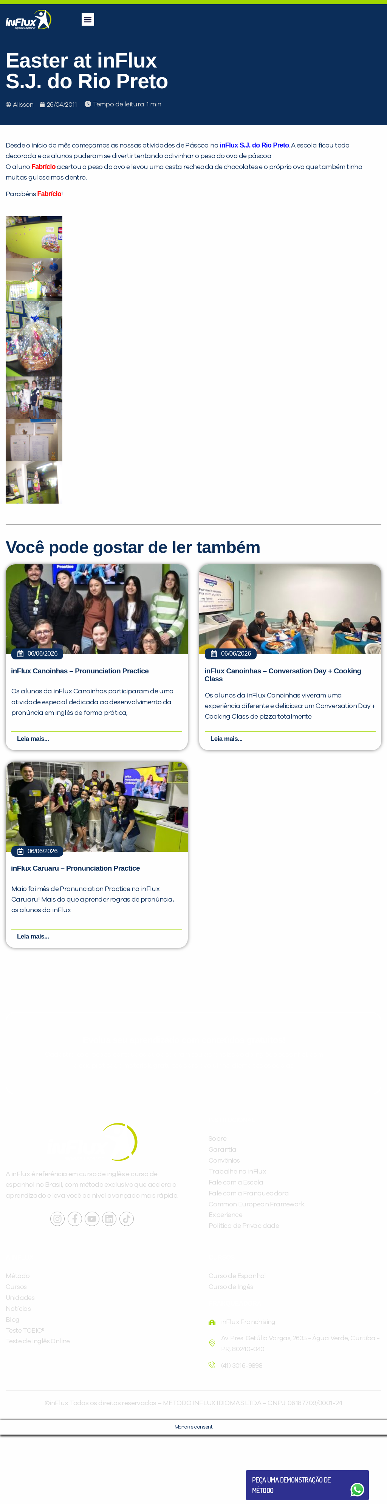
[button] (88, 19)
